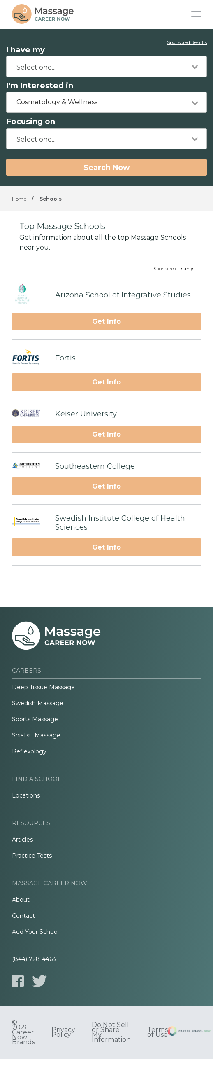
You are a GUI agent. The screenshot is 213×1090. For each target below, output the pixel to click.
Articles (22, 839)
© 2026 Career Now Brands (23, 1032)
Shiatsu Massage (36, 735)
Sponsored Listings (173, 269)
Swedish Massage (37, 703)
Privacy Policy (63, 1032)
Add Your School (35, 932)
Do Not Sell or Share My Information (111, 1032)
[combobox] (106, 66)
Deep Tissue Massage (43, 687)
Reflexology (29, 751)
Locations (26, 795)
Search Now (106, 167)
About (21, 899)
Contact (23, 915)
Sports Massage (35, 719)
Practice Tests (32, 855)
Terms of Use (157, 1032)
